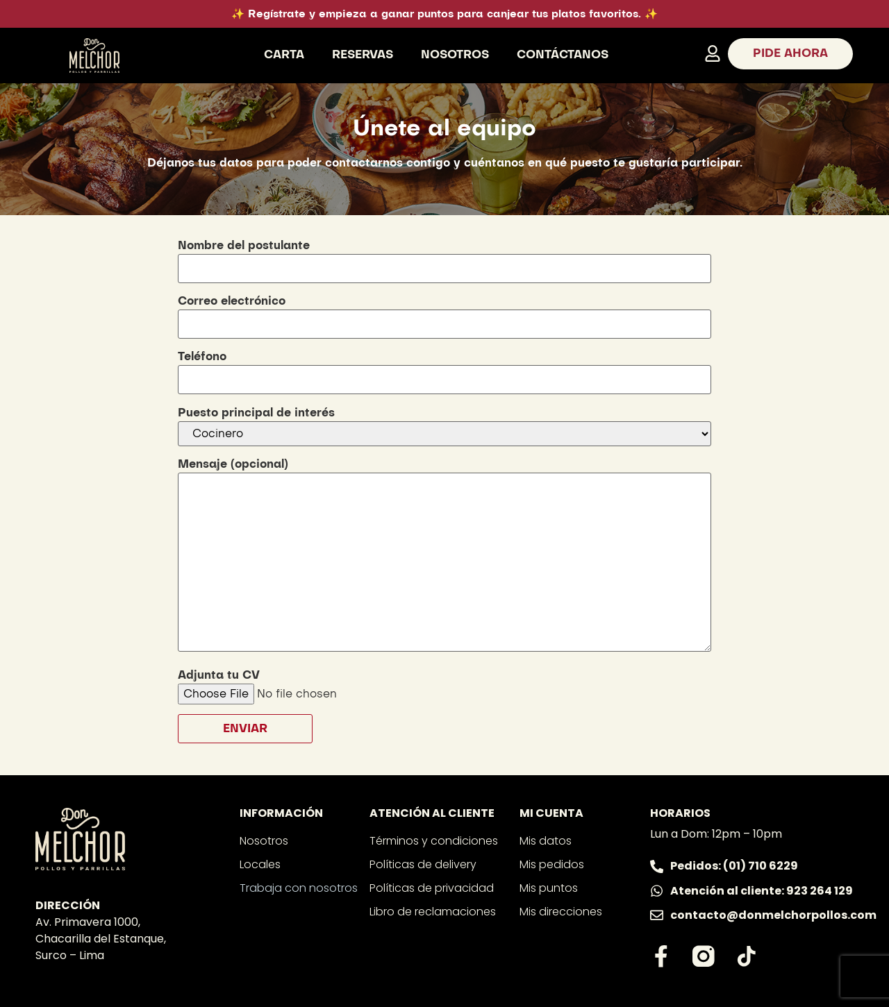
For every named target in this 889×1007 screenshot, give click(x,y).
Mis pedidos (552, 864)
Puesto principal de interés (444, 426)
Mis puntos (549, 888)
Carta (284, 54)
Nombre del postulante (444, 257)
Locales (260, 864)
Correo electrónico (444, 313)
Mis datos (546, 841)
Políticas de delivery (422, 864)
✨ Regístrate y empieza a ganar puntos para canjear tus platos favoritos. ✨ (444, 14)
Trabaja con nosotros (299, 888)
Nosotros (455, 54)
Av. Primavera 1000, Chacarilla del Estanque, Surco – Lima (100, 938)
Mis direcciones (561, 912)
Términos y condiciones (433, 841)
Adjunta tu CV (319, 685)
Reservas (362, 54)
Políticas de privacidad (431, 888)
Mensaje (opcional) (444, 556)
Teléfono (444, 368)
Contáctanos (562, 54)
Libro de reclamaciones (432, 912)
